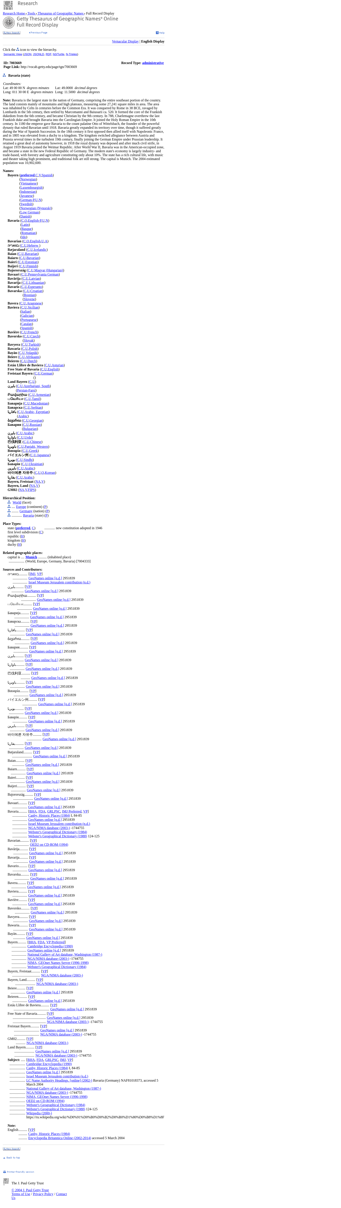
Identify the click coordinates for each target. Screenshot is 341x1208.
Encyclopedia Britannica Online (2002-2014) (59, 1138)
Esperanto (35, 287)
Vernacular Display (125, 41)
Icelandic (40, 249)
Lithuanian (36, 282)
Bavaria (28, 515)
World (17, 502)
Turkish (33, 344)
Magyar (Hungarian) (48, 270)
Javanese (26, 196)
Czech (34, 336)
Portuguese (29, 320)
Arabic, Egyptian (36, 412)
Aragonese (34, 303)
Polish (33, 348)
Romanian (29, 233)
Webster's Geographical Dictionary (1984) (57, 832)
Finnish (32, 266)
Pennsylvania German (43, 274)
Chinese (36, 442)
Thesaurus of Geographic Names (60, 13)
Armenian (43, 395)
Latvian (34, 278)
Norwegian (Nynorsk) (35, 208)
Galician (27, 315)
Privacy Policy (43, 1194)
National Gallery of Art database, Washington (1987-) (64, 954)
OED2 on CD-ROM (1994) (49, 844)
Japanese (43, 455)
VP (39, 574)
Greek (33, 451)
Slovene (29, 299)
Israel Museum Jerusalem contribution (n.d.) (59, 582)
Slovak (28, 340)
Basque (27, 229)
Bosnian (29, 295)
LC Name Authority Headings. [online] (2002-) (59, 1080)
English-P (34, 220)
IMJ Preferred (71, 811)
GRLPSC (53, 811)
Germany (26, 511)
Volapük (31, 353)
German (46, 373)
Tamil (36, 399)
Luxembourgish (31, 187)
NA (37, 481)
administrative (153, 63)
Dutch (32, 361)
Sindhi (28, 460)
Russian (35, 424)
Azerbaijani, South (37, 386)
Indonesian (28, 191)
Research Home (14, 13)
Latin (25, 224)
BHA (33, 811)
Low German (29, 212)
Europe (21, 507)
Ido (24, 237)
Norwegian (28, 179)
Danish (25, 216)
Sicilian (33, 307)
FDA (41, 811)
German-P (27, 200)
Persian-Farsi (26, 390)
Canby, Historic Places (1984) (49, 815)
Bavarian (31, 254)
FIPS (31, 490)
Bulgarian (30, 429)
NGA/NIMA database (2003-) (49, 828)
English (35, 241)
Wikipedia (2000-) (39, 1113)
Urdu (28, 437)
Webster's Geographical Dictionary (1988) (57, 836)
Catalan (26, 324)
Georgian (36, 420)
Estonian (31, 262)
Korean (50, 472)
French (32, 332)
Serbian (36, 407)
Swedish (26, 204)
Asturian (58, 365)
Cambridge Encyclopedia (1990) (50, 946)
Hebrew (33, 245)
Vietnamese (28, 183)
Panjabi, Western (36, 446)
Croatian (36, 291)
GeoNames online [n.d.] (45, 578)
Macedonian (39, 403)
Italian (25, 311)
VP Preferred (55, 942)
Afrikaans (32, 357)
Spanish (47, 175)
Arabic (23, 416)
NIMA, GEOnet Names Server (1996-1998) (58, 963)
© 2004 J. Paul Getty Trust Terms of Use (30, 1192)
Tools (31, 13)
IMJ (32, 574)
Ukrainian (36, 464)
